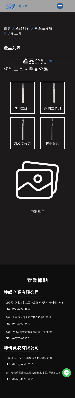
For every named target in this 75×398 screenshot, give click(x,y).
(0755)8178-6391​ (23, 379)
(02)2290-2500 (21, 308)
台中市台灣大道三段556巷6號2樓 (31, 317)
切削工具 (14, 33)
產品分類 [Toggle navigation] (37, 61)
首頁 (7, 28)
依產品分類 (43, 28)
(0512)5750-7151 (23, 364)
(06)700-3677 (20, 338)
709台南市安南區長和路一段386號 (32, 332)
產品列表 (22, 28)
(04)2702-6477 (21, 323)
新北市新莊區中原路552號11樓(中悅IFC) (39, 302)
